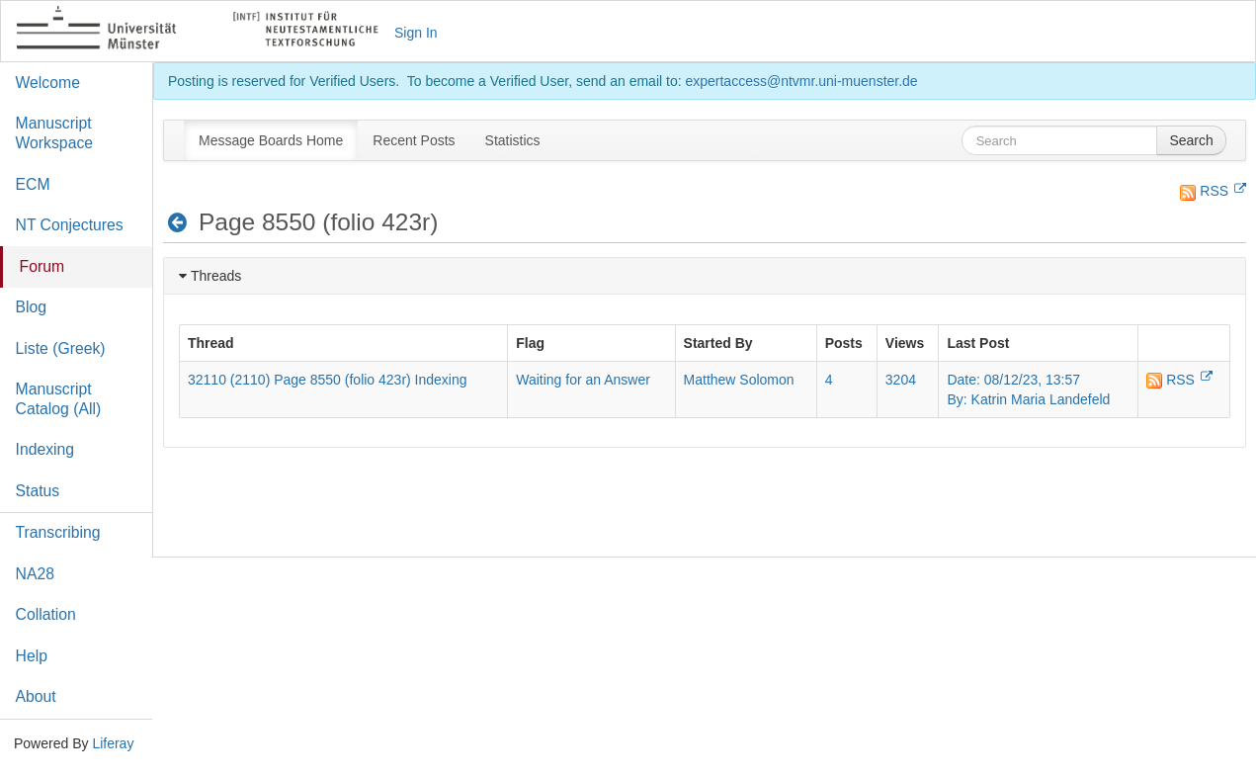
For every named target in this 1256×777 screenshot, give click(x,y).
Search (1191, 140)
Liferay (112, 743)
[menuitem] (271, 140)
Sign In (416, 33)
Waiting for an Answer (583, 380)
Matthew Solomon (739, 380)
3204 (900, 380)
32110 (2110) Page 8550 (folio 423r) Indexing (327, 380)
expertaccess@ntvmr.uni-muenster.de (801, 81)
